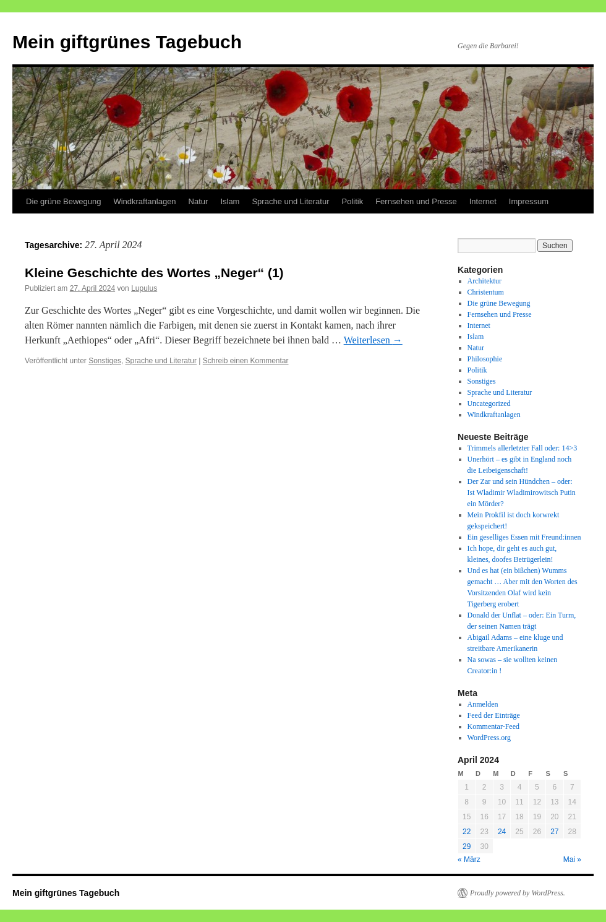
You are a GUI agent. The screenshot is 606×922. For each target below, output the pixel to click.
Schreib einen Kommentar (246, 360)
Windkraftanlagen (144, 201)
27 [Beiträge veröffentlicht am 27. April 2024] (554, 831)
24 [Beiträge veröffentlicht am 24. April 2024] (502, 831)
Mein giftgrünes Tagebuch (127, 42)
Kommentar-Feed (493, 726)
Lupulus (144, 288)
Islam (229, 201)
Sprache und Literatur (290, 201)
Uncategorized (489, 403)
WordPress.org (489, 737)
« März (469, 859)
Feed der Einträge (493, 715)
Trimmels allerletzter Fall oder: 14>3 (522, 448)
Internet (483, 201)
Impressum (528, 201)
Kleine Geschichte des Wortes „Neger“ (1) (154, 272)
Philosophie (485, 359)
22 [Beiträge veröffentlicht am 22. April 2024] (467, 831)
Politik (352, 201)
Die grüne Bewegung (63, 201)
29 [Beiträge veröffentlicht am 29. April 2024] (467, 846)
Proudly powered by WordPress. (517, 893)
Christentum (485, 292)
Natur (198, 201)
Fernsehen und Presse (416, 201)
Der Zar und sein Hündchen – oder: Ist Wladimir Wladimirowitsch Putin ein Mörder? (521, 492)
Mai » (572, 859)
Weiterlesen (373, 340)
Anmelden (482, 704)
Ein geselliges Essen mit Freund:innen (524, 537)
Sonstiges (104, 360)
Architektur (484, 281)
